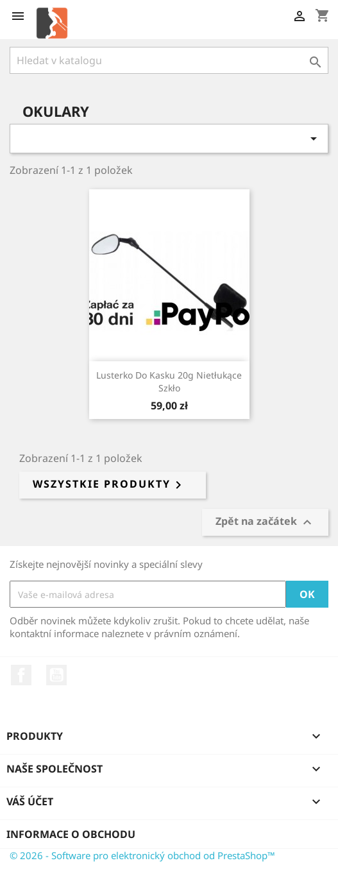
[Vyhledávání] (169, 60)
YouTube (56, 675)
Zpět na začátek (265, 523)
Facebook (21, 675)
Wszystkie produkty (109, 485)
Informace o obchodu (70, 834)
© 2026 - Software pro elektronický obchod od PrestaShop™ (142, 855)
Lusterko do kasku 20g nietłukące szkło (169, 381)
